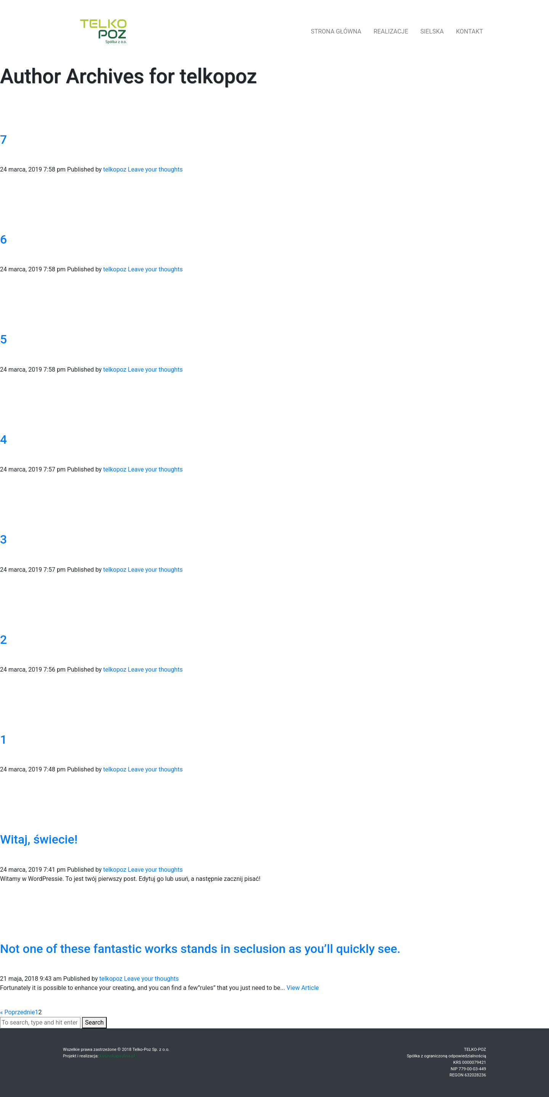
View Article (303, 987)
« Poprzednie (17, 1012)
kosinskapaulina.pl (117, 1056)
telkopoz (115, 169)
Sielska (432, 31)
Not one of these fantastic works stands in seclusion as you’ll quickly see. (200, 948)
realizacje (391, 31)
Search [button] (94, 1022)
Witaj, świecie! (38, 839)
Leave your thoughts (155, 169)
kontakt (469, 31)
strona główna (336, 31)
